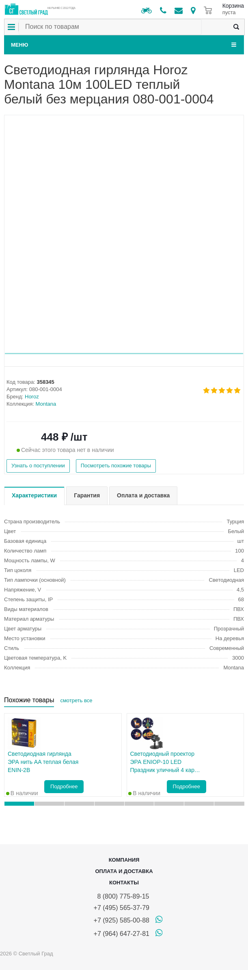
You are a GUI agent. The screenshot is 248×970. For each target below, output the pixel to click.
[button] (124, 353)
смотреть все (76, 700)
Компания (124, 860)
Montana (46, 404)
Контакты (124, 883)
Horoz (32, 397)
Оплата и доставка (124, 871)
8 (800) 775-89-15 (121, 896)
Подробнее (64, 786)
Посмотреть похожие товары (116, 465)
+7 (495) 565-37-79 (121, 907)
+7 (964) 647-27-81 (121, 933)
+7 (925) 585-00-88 (121, 920)
